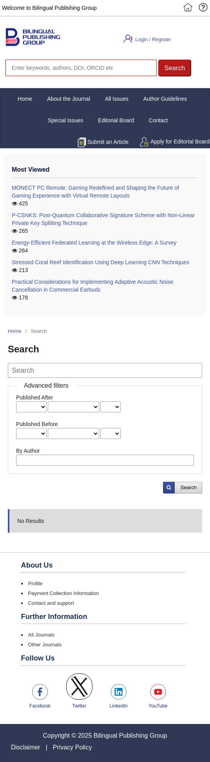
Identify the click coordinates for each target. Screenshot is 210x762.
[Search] (81, 68)
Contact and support (51, 603)
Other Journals (45, 645)
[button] (174, 68)
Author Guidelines (165, 99)
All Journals (41, 635)
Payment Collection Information (63, 593)
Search (189, 487)
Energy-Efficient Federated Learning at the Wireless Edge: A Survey (94, 242)
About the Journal (68, 99)
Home (25, 99)
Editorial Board (116, 120)
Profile (35, 583)
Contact (158, 120)
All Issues (117, 99)
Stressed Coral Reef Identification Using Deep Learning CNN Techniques (100, 262)
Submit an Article (108, 142)
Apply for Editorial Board (180, 141)
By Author (28, 451)
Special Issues (65, 120)
